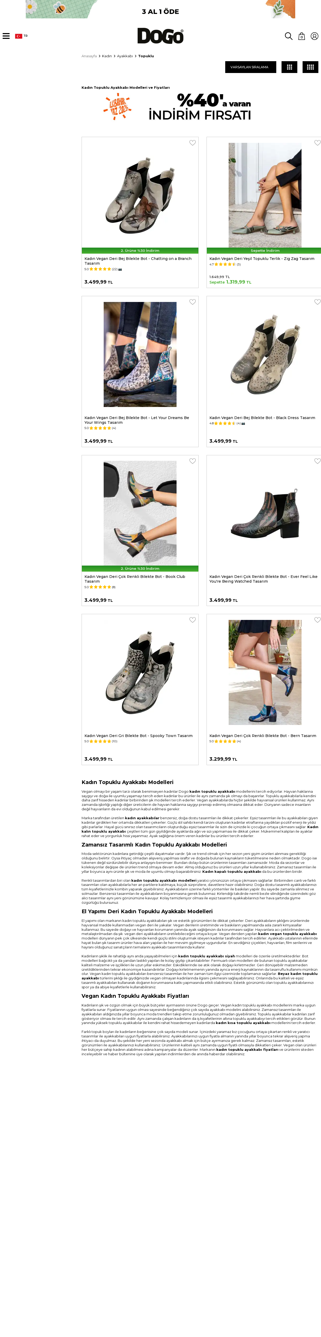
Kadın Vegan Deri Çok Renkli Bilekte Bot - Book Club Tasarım (134, 578)
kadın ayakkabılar (142, 816)
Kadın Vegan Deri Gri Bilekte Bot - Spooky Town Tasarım (138, 734)
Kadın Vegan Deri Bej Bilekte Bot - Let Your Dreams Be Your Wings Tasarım (136, 419)
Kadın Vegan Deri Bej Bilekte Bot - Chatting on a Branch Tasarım (138, 260)
